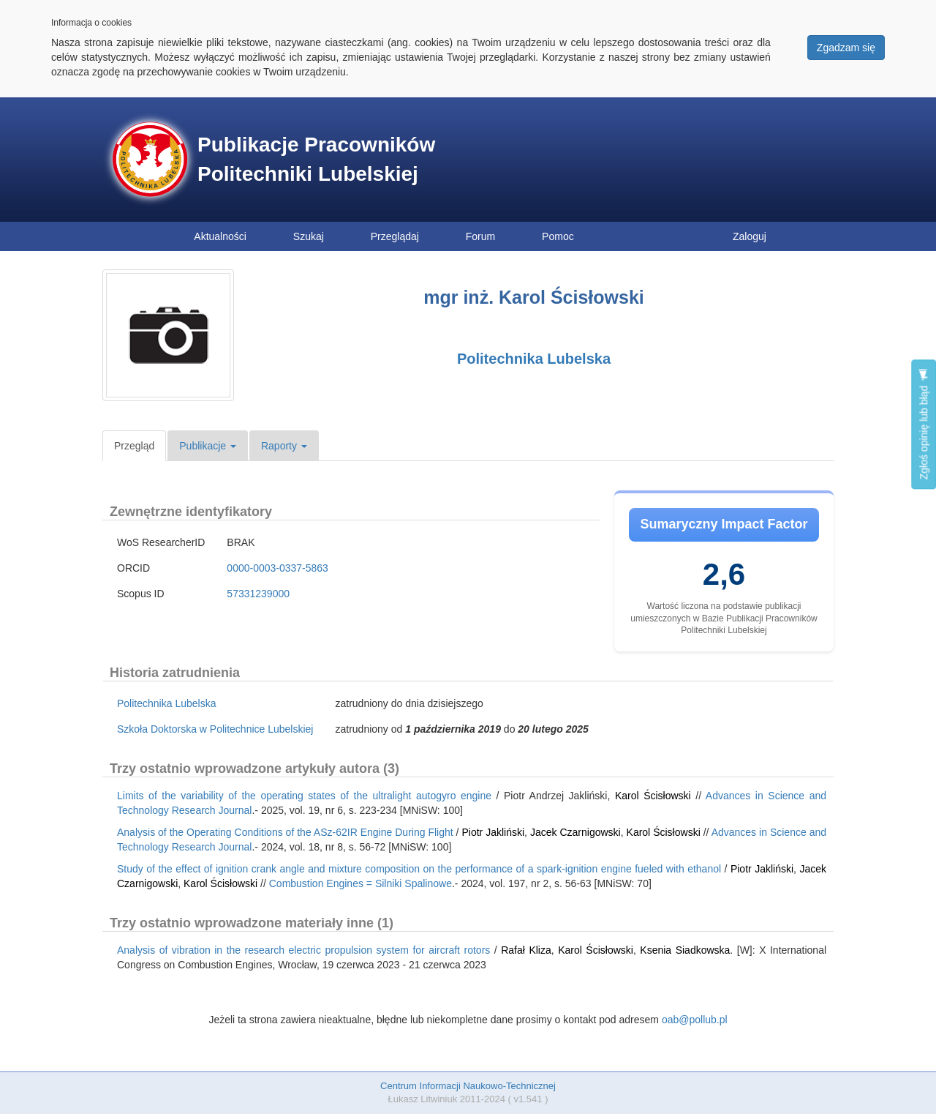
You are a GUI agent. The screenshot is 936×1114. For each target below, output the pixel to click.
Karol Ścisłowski (653, 795)
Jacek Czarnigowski (575, 832)
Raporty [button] (284, 446)
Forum (480, 236)
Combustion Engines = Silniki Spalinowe (360, 883)
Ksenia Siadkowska (685, 950)
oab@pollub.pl (695, 1019)
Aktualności (220, 236)
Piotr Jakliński (492, 832)
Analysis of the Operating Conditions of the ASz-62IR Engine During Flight (285, 832)
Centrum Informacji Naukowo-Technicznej (468, 1085)
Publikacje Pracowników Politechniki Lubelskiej (316, 159)
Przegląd (134, 446)
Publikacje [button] (207, 446)
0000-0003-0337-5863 (277, 568)
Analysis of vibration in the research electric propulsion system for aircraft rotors (303, 950)
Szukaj (308, 236)
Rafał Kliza (526, 950)
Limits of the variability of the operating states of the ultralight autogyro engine (304, 795)
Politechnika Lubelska (534, 359)
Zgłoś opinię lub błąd (923, 424)
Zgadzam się (846, 47)
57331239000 (258, 593)
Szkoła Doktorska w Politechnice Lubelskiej (215, 729)
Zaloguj (749, 236)
